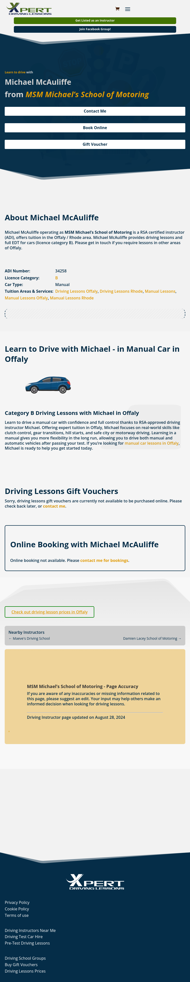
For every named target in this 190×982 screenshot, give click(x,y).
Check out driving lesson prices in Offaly (49, 612)
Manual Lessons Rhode (72, 298)
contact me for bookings (104, 560)
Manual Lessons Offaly (26, 298)
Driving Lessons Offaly (76, 291)
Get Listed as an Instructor (95, 20)
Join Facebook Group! (95, 29)
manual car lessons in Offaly (151, 443)
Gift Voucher (95, 144)
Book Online (95, 127)
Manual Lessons (160, 291)
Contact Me (95, 111)
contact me (54, 506)
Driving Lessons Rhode (121, 291)
